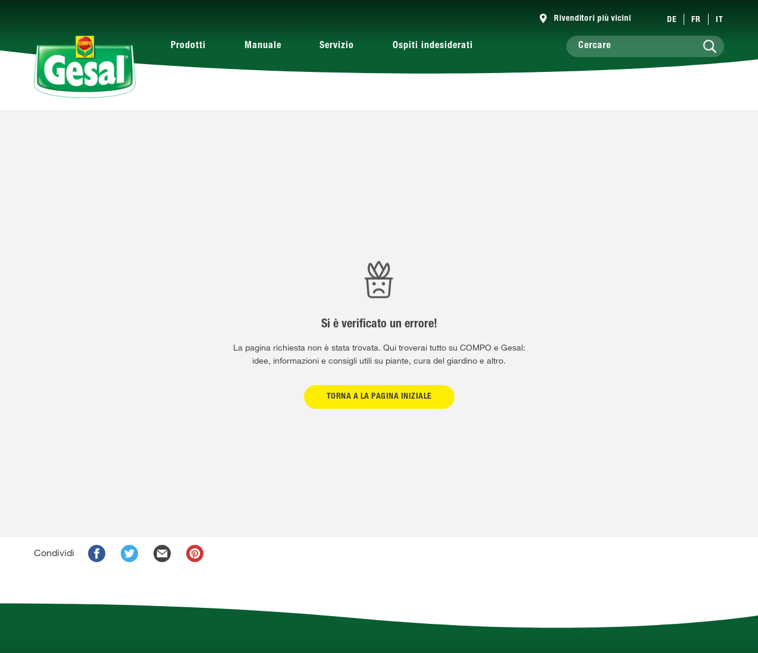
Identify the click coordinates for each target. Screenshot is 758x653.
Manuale (263, 46)
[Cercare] (645, 46)
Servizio (337, 46)
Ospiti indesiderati (433, 46)
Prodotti (188, 46)
